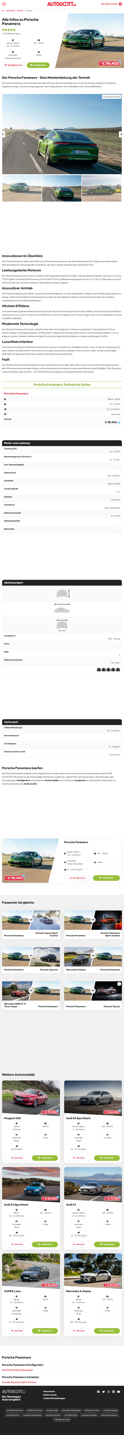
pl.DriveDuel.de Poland (53, 1415)
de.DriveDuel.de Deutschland (71, 1410)
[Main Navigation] (4, 4)
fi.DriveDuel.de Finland (62, 1420)
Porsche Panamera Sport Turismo (19, 1382)
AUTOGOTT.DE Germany (15, 1410)
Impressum (49, 1391)
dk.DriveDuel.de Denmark (109, 1415)
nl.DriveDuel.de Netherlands (32, 1415)
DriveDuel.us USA (52, 1410)
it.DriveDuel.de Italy (70, 1415)
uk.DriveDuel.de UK (13, 1415)
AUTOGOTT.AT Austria (34, 1410)
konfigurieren (13, 65)
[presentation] (3, 134)
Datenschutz (50, 1394)
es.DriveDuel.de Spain (110, 1410)
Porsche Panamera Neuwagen (17, 1370)
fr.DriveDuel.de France (92, 1410)
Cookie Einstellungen (54, 1398)
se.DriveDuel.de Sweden (89, 1415)
